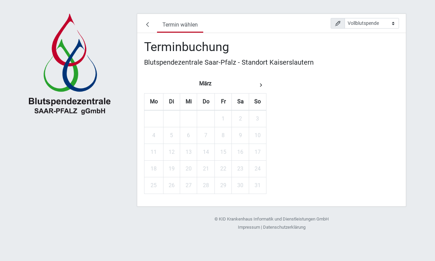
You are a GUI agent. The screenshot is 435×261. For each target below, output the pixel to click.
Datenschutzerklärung (284, 227)
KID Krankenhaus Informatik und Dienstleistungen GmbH (274, 219)
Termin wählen (180, 24)
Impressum (249, 227)
